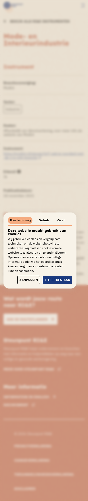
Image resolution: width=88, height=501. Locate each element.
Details (44, 220)
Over (61, 220)
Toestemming (20, 220)
